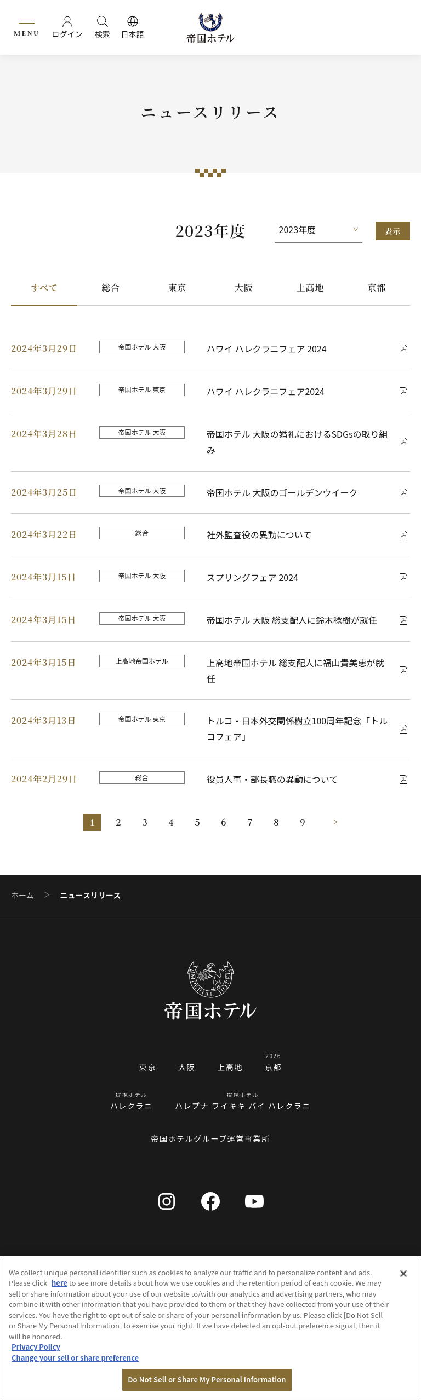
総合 (110, 287)
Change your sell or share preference (75, 1357)
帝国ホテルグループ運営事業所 (210, 1138)
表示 (393, 230)
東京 (177, 287)
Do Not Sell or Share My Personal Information (207, 1379)
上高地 (310, 287)
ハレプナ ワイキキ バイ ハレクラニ (243, 1105)
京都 (377, 287)
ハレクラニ (131, 1105)
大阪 (244, 287)
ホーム (22, 895)
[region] (210, 1328)
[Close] (403, 1274)
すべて (44, 287)
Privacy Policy (36, 1346)
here (59, 1282)
